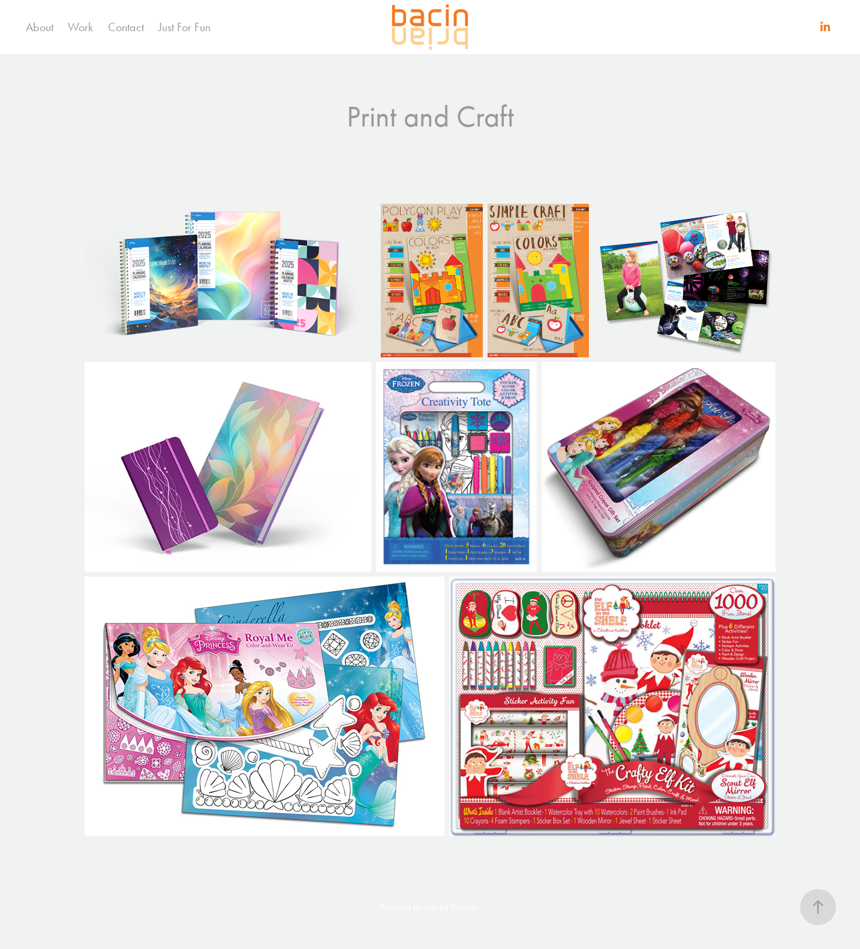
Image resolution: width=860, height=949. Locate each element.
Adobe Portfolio (452, 907)
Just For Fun (184, 27)
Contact (126, 27)
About (39, 27)
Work (80, 27)
